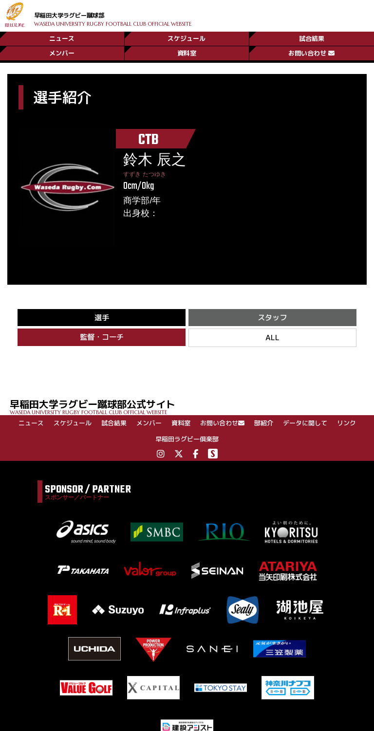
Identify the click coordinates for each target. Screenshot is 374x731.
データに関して (305, 425)
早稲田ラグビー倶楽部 (187, 441)
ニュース (62, 35)
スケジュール (187, 35)
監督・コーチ (101, 339)
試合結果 (311, 35)
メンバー (62, 52)
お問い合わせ (311, 52)
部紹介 (263, 425)
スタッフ (272, 318)
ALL (272, 339)
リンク (346, 425)
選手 (102, 318)
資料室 (186, 52)
